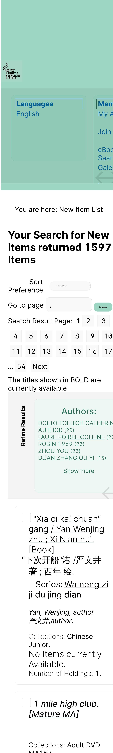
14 (62, 351)
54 (21, 366)
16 (92, 351)
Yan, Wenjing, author (61, 612)
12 (31, 351)
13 (46, 351)
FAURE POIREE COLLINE (71, 436)
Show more (78, 470)
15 (77, 351)
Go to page (27, 305)
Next (40, 366)
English (27, 114)
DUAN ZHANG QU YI (66, 457)
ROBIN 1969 (55, 443)
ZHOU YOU (53, 450)
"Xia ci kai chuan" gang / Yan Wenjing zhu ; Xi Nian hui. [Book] (66, 533)
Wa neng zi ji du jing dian (68, 589)
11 (15, 351)
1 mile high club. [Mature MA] (64, 709)
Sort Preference (25, 286)
